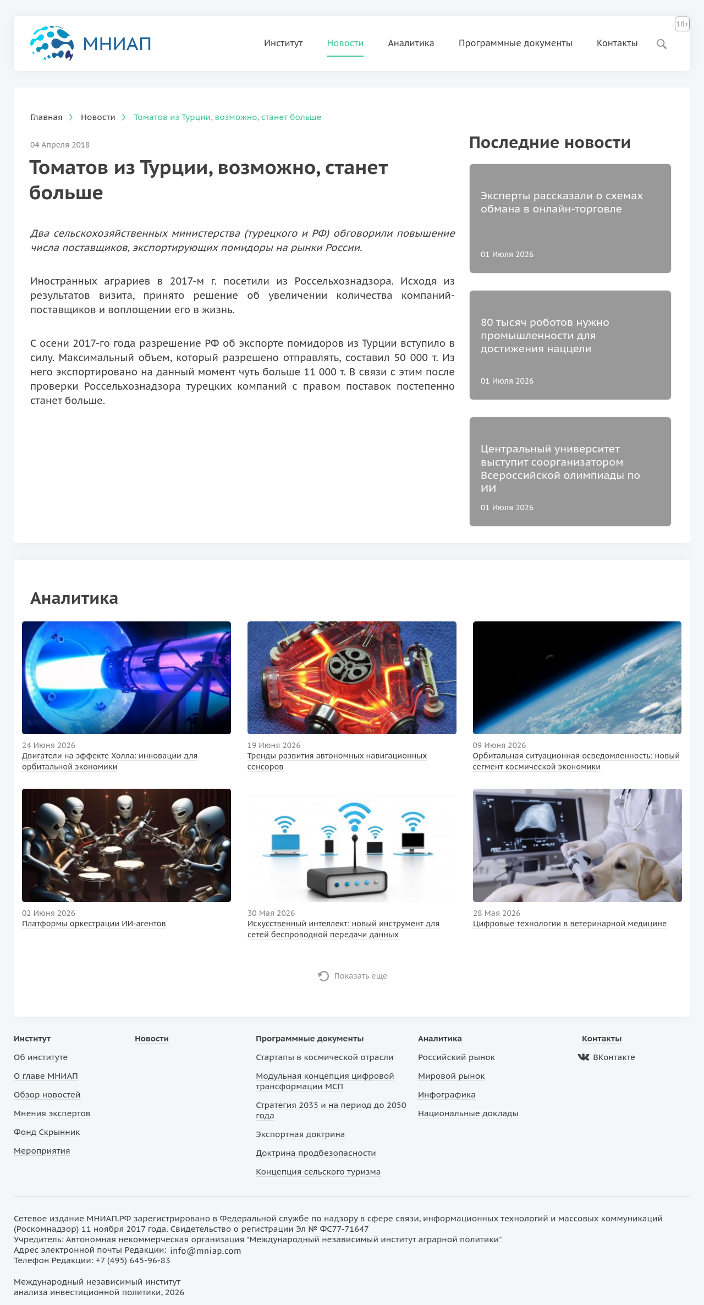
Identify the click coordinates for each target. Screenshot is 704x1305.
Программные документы (516, 42)
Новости (345, 42)
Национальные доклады (468, 1113)
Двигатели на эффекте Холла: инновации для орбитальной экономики (109, 761)
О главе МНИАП (46, 1076)
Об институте (41, 1057)
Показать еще (361, 976)
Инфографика (447, 1094)
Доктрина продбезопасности (316, 1153)
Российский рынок (456, 1057)
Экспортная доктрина (300, 1134)
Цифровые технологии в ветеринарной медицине (570, 924)
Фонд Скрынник (47, 1132)
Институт (283, 42)
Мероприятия (42, 1150)
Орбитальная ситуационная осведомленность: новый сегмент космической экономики (576, 761)
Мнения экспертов (52, 1113)
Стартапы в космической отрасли (324, 1057)
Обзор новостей (47, 1094)
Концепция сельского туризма (318, 1171)
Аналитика (411, 42)
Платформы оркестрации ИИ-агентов (94, 924)
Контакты (617, 42)
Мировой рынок (451, 1076)
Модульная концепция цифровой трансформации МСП (325, 1081)
